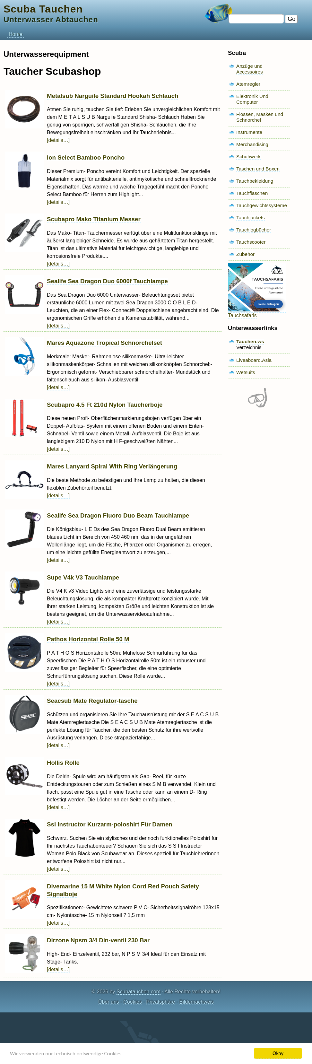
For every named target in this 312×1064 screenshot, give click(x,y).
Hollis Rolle (63, 762)
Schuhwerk (248, 156)
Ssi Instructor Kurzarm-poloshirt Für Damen (109, 824)
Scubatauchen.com (138, 991)
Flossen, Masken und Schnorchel (259, 117)
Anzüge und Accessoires (249, 68)
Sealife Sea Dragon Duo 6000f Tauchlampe (107, 281)
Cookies (132, 1002)
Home (15, 34)
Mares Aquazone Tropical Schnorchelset (104, 342)
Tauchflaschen (252, 193)
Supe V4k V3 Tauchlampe (83, 577)
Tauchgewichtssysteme (261, 205)
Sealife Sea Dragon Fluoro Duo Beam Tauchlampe (118, 515)
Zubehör (245, 254)
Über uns (108, 1002)
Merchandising (252, 144)
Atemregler (248, 84)
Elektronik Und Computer (252, 99)
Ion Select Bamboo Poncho (86, 157)
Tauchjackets (250, 217)
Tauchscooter (250, 242)
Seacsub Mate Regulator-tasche (92, 700)
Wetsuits (245, 372)
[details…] (58, 140)
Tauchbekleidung (254, 181)
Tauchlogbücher (253, 229)
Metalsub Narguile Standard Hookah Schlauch (112, 95)
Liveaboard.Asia (254, 360)
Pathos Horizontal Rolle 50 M (88, 639)
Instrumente (249, 132)
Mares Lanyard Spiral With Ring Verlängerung (112, 466)
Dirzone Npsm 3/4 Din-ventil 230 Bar (98, 940)
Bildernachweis (196, 1002)
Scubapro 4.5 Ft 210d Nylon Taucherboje (104, 404)
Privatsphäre (160, 1002)
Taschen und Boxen (258, 168)
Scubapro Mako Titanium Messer (94, 219)
